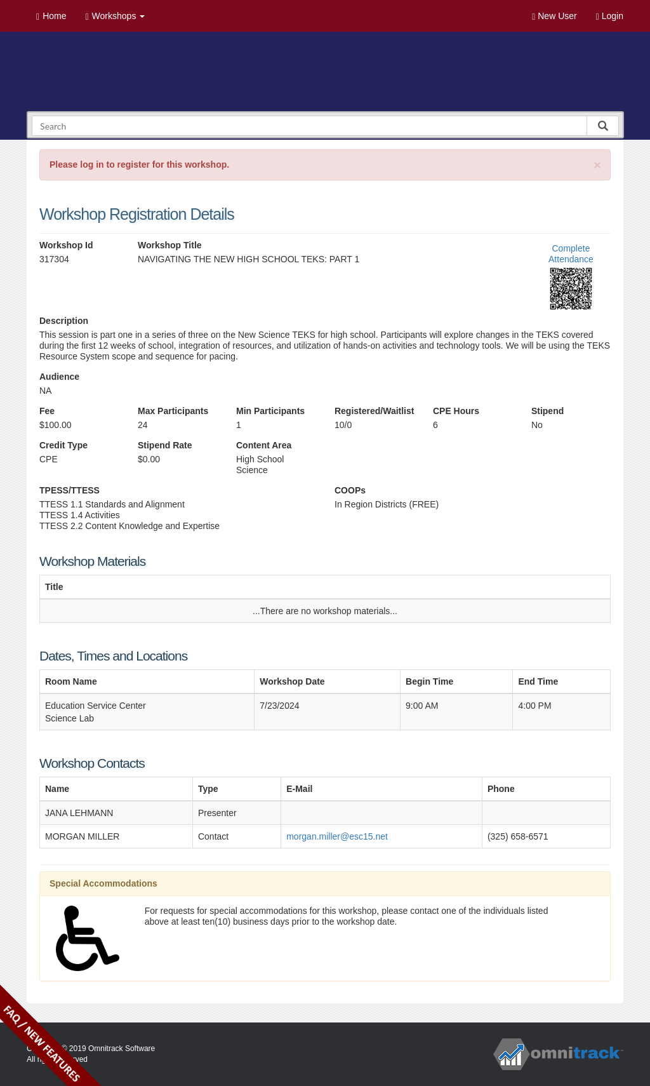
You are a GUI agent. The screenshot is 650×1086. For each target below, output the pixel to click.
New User (554, 16)
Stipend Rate (165, 445)
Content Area (263, 445)
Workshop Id (66, 245)
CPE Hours (456, 411)
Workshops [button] (115, 16)
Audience (59, 377)
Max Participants (173, 411)
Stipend (547, 411)
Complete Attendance (571, 253)
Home (51, 16)
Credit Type (63, 445)
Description (63, 321)
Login (609, 16)
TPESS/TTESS (69, 490)
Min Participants (270, 411)
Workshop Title (170, 245)
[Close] (597, 164)
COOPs (350, 490)
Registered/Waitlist (374, 411)
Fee (47, 411)
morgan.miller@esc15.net (337, 836)
